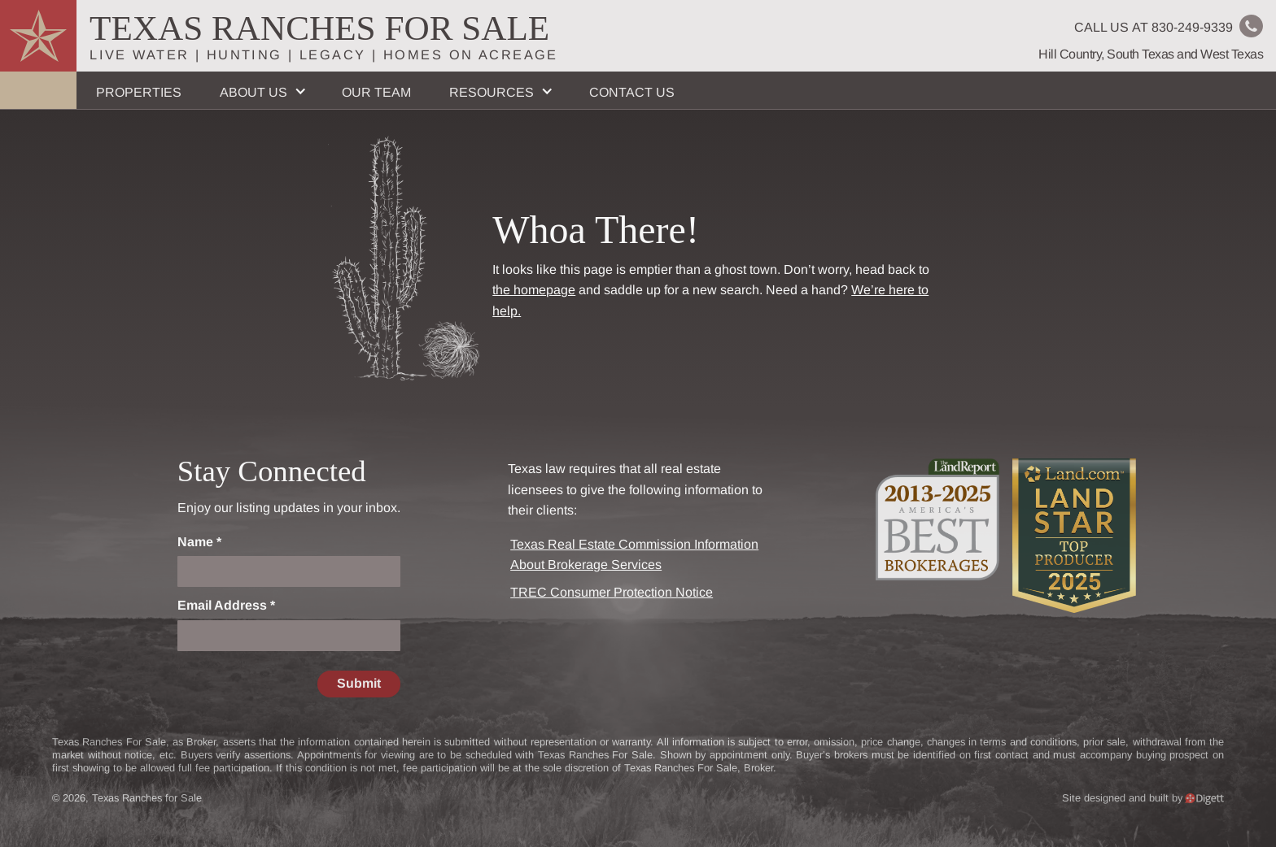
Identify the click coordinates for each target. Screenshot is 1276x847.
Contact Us (632, 92)
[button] (261, 90)
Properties (138, 92)
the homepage (533, 290)
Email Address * (226, 605)
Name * (199, 542)
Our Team (376, 92)
